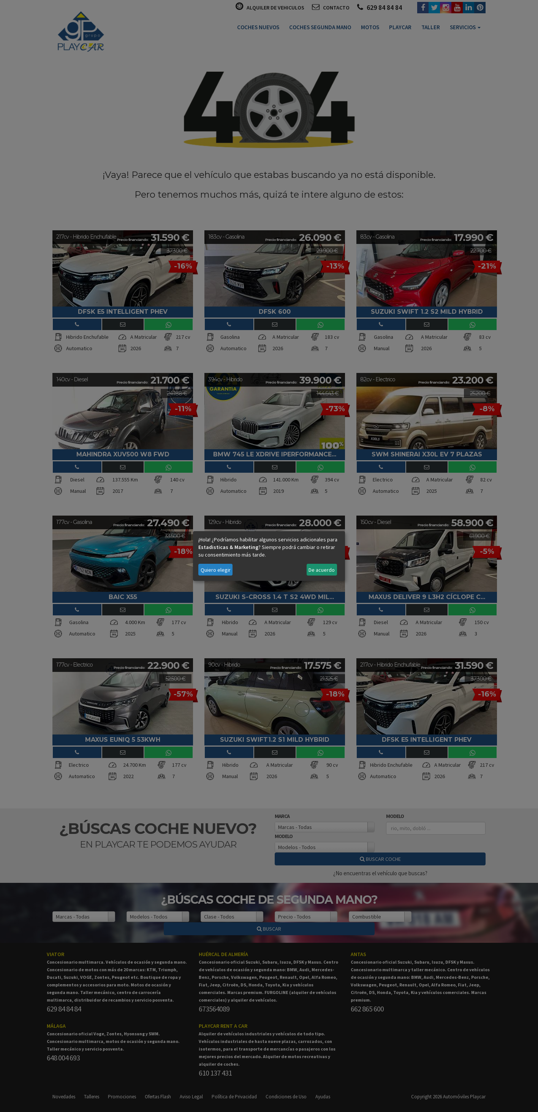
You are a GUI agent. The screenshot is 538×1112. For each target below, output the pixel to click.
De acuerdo (322, 569)
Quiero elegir (216, 569)
